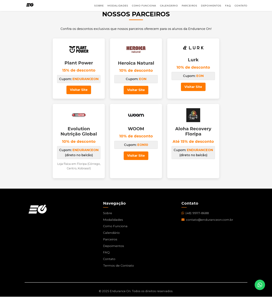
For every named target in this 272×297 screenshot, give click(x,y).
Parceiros (189, 5)
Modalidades (117, 5)
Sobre (99, 5)
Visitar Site (79, 90)
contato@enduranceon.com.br (207, 220)
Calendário (169, 5)
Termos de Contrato (118, 266)
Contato (241, 5)
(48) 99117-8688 (195, 213)
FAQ (228, 5)
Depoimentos (211, 5)
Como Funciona (144, 5)
